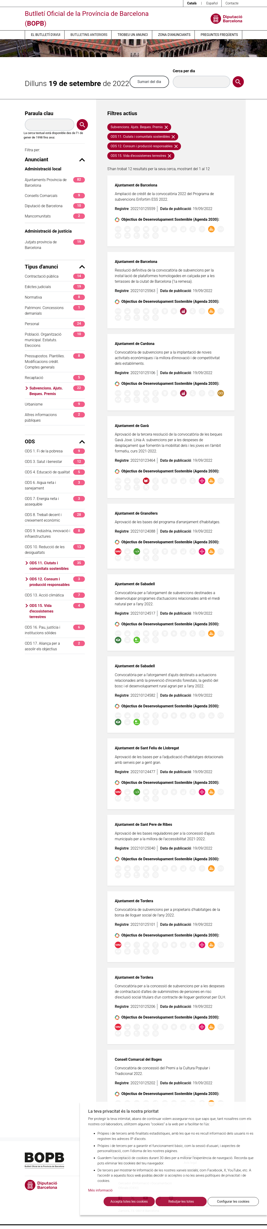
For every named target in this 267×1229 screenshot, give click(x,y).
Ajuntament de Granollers (136, 513)
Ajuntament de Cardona (135, 343)
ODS (55, 441)
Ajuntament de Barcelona (136, 185)
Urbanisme (55, 404)
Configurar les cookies (233, 1201)
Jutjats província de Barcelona (55, 244)
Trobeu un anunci (133, 35)
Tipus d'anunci (55, 267)
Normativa (55, 297)
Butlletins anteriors (89, 35)
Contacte (231, 3)
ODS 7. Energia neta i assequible (55, 501)
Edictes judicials (55, 286)
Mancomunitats (55, 216)
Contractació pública (55, 276)
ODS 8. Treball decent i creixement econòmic (55, 517)
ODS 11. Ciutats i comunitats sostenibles (57, 565)
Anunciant (55, 159)
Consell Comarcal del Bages (138, 1059)
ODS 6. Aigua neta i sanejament (55, 485)
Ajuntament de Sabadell (135, 584)
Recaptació (55, 377)
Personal (55, 324)
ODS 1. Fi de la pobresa (55, 451)
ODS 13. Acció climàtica (55, 595)
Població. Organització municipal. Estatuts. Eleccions (55, 340)
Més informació (100, 1190)
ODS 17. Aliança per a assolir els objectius (55, 646)
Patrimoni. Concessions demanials (55, 310)
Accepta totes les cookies (129, 1201)
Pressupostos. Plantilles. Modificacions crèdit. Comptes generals (55, 361)
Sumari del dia (149, 81)
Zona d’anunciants (174, 35)
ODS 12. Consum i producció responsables (57, 581)
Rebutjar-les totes (181, 1201)
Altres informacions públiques (55, 417)
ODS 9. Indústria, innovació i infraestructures (55, 533)
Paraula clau (39, 113)
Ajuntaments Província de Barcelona (55, 182)
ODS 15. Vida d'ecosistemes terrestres (57, 611)
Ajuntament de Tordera (134, 901)
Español (212, 3)
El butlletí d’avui (45, 35)
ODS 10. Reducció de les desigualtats (55, 549)
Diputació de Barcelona (55, 206)
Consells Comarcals (55, 195)
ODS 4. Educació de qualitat (55, 472)
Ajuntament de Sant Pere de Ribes (143, 824)
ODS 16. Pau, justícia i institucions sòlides (55, 630)
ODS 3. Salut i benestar (55, 461)
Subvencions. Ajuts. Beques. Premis (57, 391)
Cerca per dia (184, 71)
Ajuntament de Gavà (132, 425)
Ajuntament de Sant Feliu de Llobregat (147, 748)
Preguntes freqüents (219, 35)
